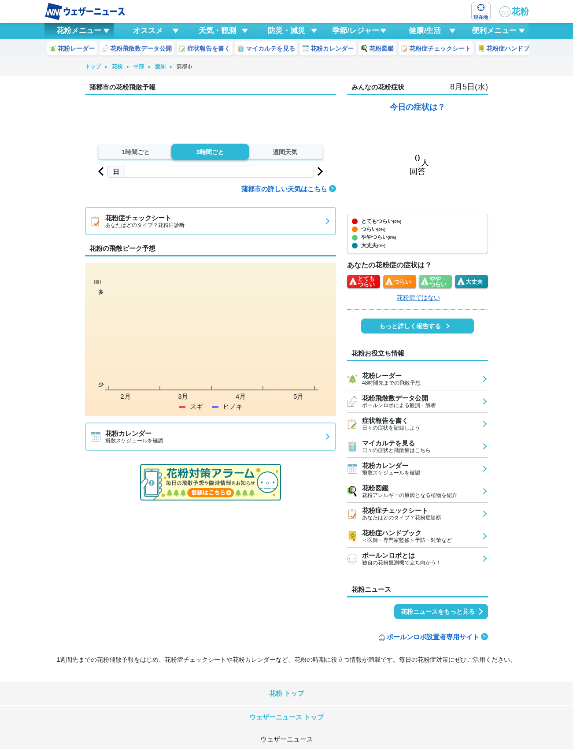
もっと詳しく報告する (410, 326)
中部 (138, 66)
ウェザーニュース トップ (286, 717)
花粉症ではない (418, 297)
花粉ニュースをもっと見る (438, 611)
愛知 (160, 66)
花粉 (514, 11)
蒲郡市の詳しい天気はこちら (284, 189)
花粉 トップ (286, 693)
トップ (93, 66)
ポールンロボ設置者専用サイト (433, 637)
